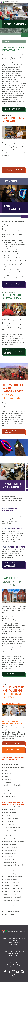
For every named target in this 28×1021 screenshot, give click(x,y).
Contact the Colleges (14, 965)
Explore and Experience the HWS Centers (13, 351)
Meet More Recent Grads (12, 750)
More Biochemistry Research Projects (12, 284)
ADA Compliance (14, 953)
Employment (14, 967)
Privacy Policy (14, 955)
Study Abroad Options (10, 431)
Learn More (9, 674)
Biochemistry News (12, 109)
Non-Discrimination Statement (14, 951)
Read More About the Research (14, 170)
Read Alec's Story (12, 743)
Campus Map (14, 963)
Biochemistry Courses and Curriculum (10, 564)
